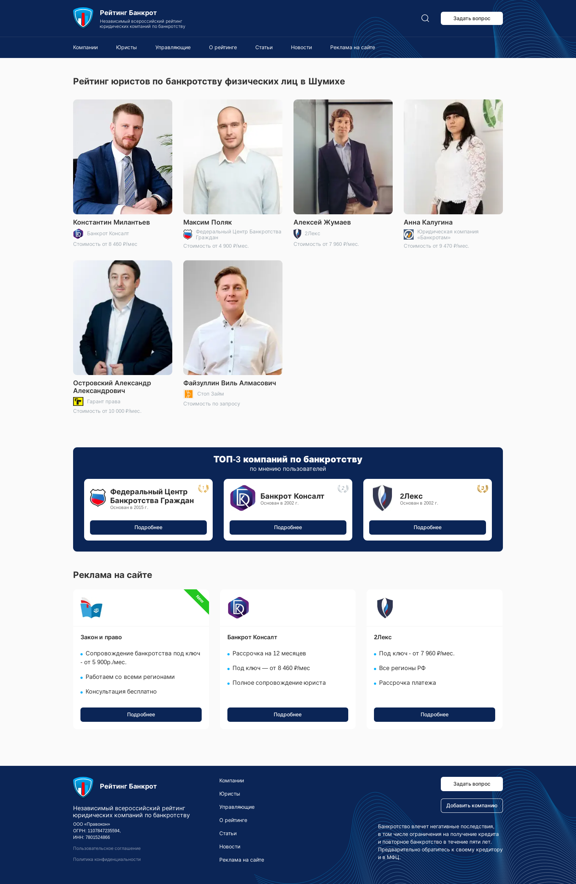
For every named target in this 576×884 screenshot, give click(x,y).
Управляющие (173, 47)
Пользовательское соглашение (107, 848)
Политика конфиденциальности (107, 859)
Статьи (264, 47)
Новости (301, 47)
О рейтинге (223, 47)
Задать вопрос (472, 18)
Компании (85, 47)
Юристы (126, 47)
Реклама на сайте (352, 47)
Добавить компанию (472, 805)
